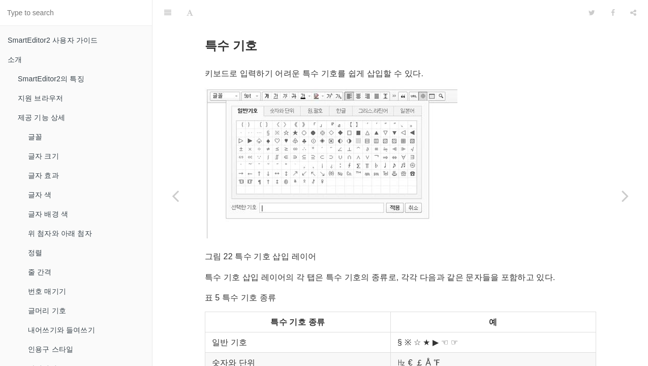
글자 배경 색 (48, 214)
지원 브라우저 (40, 98)
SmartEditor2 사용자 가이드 (53, 40)
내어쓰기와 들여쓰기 (61, 330)
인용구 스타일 (50, 349)
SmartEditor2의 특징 (51, 79)
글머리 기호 (47, 311)
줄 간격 (40, 272)
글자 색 (40, 195)
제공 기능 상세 (41, 117)
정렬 (35, 253)
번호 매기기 (47, 291)
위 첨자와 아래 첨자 (60, 233)
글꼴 (35, 137)
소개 (15, 59)
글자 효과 (43, 175)
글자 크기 (43, 156)
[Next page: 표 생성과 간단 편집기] (625, 195)
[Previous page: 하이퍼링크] (175, 195)
